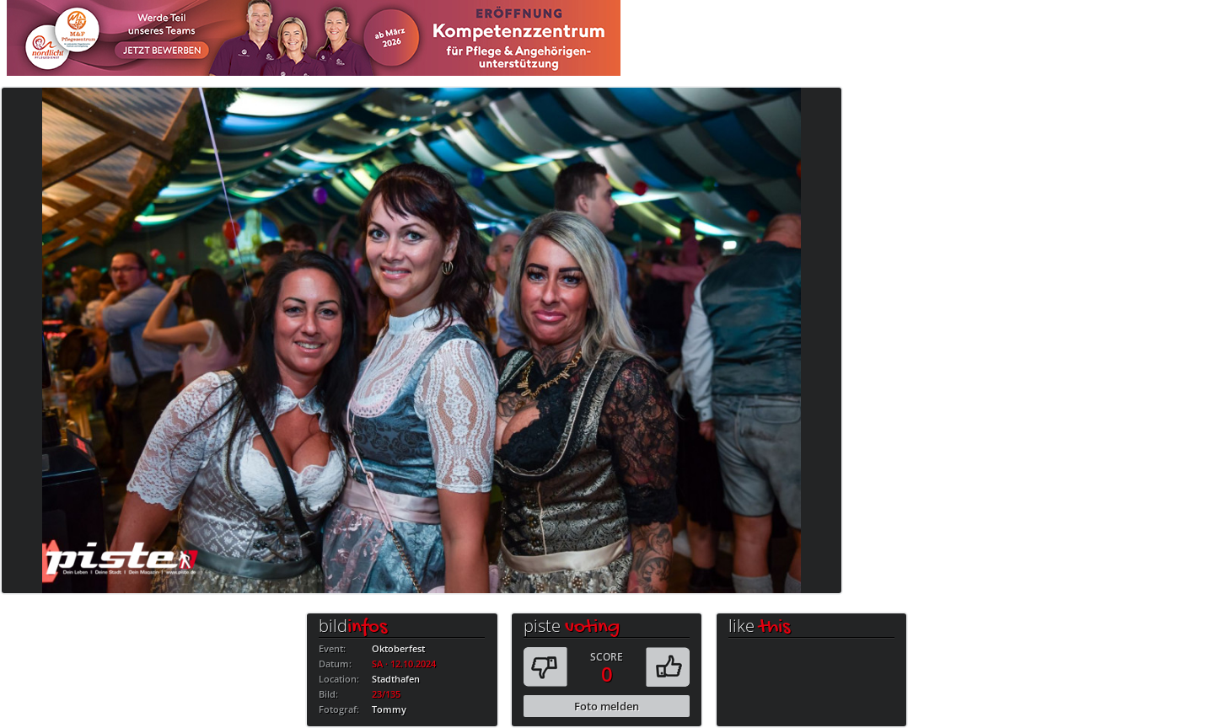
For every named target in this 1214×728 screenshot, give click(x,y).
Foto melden (606, 706)
